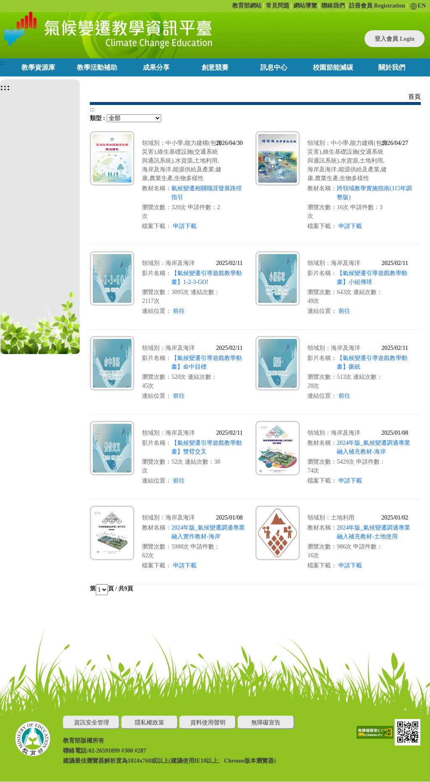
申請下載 (185, 226)
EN (418, 6)
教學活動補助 (97, 67)
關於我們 (391, 67)
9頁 (128, 588)
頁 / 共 (116, 588)
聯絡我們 (333, 6)
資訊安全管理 (91, 722)
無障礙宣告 (266, 722)
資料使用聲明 (207, 722)
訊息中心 (273, 67)
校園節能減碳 (333, 67)
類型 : (97, 118)
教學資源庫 (38, 67)
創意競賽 (215, 67)
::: (2, 63)
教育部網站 (247, 6)
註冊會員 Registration (377, 6)
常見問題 (277, 6)
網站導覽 (305, 6)
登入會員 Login (394, 39)
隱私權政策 (149, 722)
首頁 (414, 96)
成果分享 (156, 67)
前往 (179, 311)
